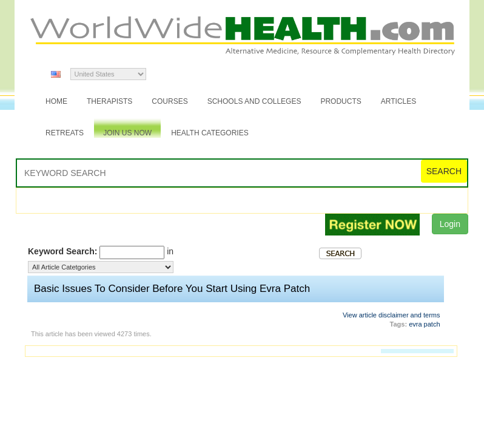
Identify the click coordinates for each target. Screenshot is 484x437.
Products (340, 101)
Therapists (109, 101)
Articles (398, 101)
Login (450, 224)
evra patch (424, 324)
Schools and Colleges (254, 101)
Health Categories (210, 133)
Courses (169, 101)
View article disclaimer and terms (391, 315)
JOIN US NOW (127, 133)
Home (56, 101)
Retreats (64, 133)
